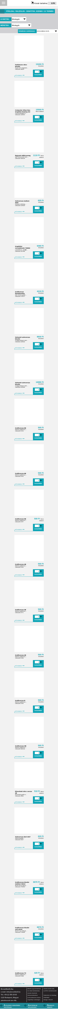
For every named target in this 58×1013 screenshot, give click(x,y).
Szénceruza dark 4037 (23, 837)
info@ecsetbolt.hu (13, 992)
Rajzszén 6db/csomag (23, 155)
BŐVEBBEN (20, 75)
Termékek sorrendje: (26, 31)
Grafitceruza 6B (20, 473)
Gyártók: (5, 19)
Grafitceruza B (20, 700)
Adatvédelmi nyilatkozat (32, 1006)
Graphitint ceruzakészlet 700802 (22, 247)
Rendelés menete (50, 1006)
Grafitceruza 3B (20, 610)
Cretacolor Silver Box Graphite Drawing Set (22, 111)
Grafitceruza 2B (20, 655)
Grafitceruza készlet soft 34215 (22, 928)
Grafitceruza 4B (20, 564)
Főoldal (10, 11)
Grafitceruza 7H (20, 973)
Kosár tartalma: (43, 3)
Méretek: (5, 25)
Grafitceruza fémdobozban (20, 292)
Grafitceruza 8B (20, 428)
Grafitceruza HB (20, 746)
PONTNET (46, 997)
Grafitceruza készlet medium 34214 (22, 883)
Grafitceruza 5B (20, 519)
